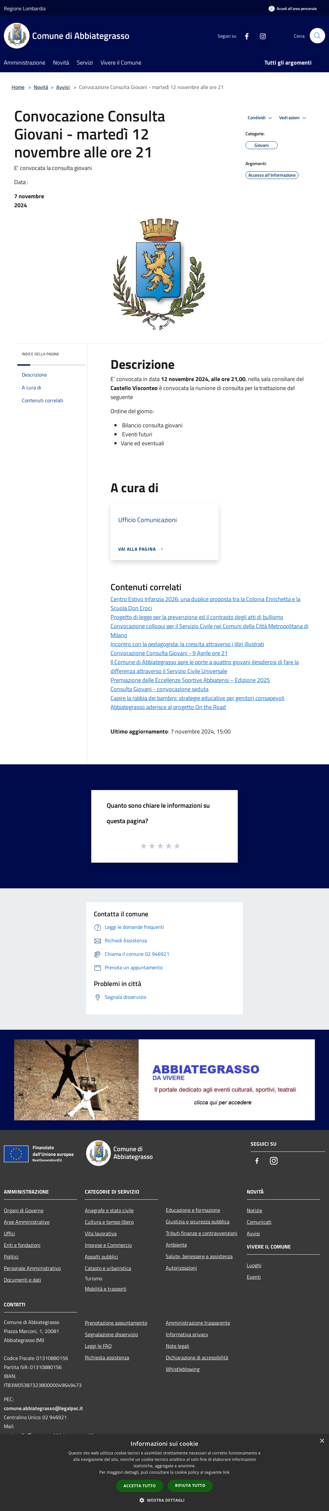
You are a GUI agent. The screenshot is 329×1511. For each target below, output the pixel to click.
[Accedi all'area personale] (292, 8)
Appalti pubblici (101, 1256)
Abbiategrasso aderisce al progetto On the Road (168, 707)
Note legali (177, 1346)
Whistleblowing (183, 1369)
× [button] (321, 1441)
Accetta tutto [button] (140, 1486)
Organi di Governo (23, 1210)
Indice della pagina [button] (40, 354)
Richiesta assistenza (107, 1357)
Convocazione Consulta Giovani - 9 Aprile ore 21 (169, 653)
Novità (41, 87)
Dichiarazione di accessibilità (197, 1357)
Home (18, 87)
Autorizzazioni (181, 1268)
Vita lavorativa (101, 1233)
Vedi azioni (293, 118)
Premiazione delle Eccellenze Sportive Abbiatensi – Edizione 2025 (190, 680)
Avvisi (63, 87)
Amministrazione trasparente (198, 1323)
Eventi (254, 1277)
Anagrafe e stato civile (109, 1210)
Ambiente (176, 1245)
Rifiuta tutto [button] (190, 1485)
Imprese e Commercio (108, 1245)
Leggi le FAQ (98, 1346)
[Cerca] (317, 35)
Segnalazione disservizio (111, 1334)
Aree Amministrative (26, 1222)
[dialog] (164, 1472)
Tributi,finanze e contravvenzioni (201, 1233)
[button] (164, 1500)
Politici (11, 1256)
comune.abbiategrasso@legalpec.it (43, 1408)
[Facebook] (244, 35)
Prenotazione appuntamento (116, 1323)
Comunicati (259, 1222)
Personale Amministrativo (32, 1268)
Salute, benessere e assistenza (199, 1256)
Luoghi (254, 1265)
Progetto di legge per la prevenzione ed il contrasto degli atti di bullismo (197, 617)
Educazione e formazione (193, 1210)
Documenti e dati (22, 1280)
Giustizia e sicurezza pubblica (197, 1221)
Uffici (9, 1233)
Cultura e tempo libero (109, 1222)
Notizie (254, 1210)
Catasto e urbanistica (108, 1268)
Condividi (261, 118)
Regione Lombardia (25, 8)
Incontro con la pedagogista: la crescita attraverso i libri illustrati (187, 644)
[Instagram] (260, 35)
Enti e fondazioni (22, 1245)
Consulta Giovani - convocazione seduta (160, 689)
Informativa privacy (187, 1334)
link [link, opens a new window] (226, 1472)
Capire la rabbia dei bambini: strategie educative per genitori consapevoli (197, 698)
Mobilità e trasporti (106, 1289)
